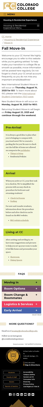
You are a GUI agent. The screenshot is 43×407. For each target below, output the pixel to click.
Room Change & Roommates (16, 296)
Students (11, 372)
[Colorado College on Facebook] (10, 394)
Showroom (15, 257)
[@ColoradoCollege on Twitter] (18, 394)
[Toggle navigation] (9, 14)
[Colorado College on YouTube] (26, 394)
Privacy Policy (28, 384)
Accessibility (28, 372)
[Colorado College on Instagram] (14, 394)
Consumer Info (29, 379)
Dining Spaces (16, 260)
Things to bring (16, 153)
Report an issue (18, 344)
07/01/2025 (37, 344)
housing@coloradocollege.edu (24, 331)
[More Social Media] (33, 394)
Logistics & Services (18, 304)
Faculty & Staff (12, 377)
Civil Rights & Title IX (31, 386)
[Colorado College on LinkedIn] (22, 394)
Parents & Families (11, 386)
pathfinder (25, 150)
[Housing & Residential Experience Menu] (21, 26)
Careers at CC (28, 377)
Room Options (14, 288)
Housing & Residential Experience (20, 20)
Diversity (26, 382)
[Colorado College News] (29, 394)
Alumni (11, 382)
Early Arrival (13, 310)
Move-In (8, 43)
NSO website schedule (19, 220)
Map (27, 365)
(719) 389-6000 (29, 362)
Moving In (11, 282)
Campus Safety (29, 374)
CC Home (6, 36)
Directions (35, 365)
